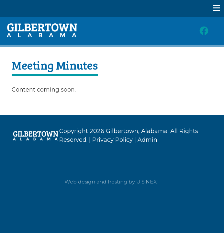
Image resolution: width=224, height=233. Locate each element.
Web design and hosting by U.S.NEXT (112, 182)
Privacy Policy (112, 139)
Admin (147, 139)
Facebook (204, 31)
